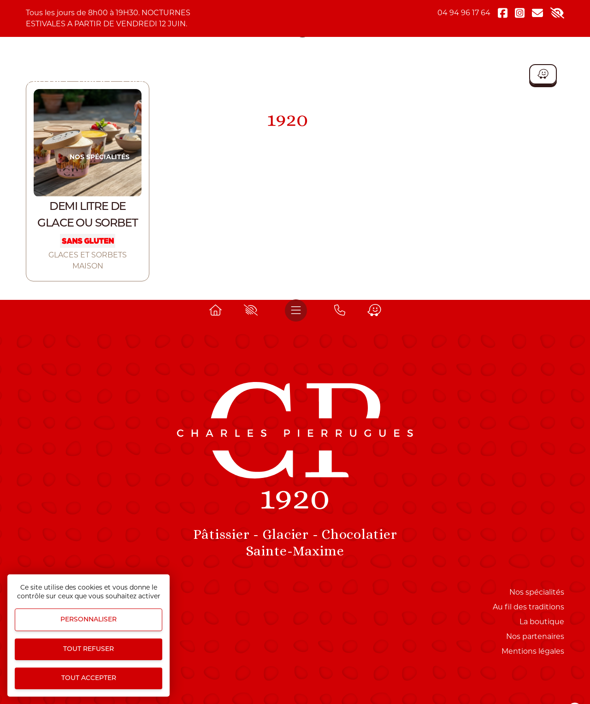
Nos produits (170, 157)
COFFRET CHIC (433, 157)
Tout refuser (88, 649)
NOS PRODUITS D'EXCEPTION (262, 157)
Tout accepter (88, 678)
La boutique (496, 157)
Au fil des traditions (528, 607)
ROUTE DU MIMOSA (360, 157)
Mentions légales (533, 651)
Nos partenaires (535, 636)
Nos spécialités (100, 157)
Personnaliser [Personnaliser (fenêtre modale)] (88, 619)
